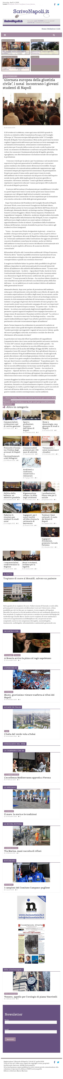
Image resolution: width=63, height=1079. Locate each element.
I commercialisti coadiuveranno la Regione (11, 564)
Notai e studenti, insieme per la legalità (29, 564)
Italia (6, 731)
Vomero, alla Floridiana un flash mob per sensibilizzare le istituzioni (29, 403)
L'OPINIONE (8, 692)
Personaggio (9, 655)
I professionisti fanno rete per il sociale (49, 495)
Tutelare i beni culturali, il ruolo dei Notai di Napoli (49, 518)
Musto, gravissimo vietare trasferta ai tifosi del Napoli (29, 696)
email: (7, 1029)
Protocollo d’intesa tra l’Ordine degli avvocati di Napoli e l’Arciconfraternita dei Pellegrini (12, 453)
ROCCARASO (9, 884)
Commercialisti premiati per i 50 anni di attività (30, 450)
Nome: (7, 1020)
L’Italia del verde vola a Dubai (19, 734)
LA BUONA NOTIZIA (11, 848)
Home (44, 29)
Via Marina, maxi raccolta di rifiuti (22, 851)
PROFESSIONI (10, 76)
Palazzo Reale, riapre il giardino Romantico (43, 52)
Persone (17, 655)
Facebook (39, 62)
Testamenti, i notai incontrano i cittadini (50, 450)
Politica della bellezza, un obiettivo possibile (12, 495)
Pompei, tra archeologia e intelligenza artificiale (15, 68)
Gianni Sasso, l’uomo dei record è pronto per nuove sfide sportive (29, 399)
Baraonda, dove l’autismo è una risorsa (21, 4)
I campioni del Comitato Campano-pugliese (27, 887)
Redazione (52, 29)
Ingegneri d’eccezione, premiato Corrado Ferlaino (50, 542)
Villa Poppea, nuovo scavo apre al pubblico (14, 52)
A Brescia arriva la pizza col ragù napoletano (27, 658)
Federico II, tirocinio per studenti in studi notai (11, 518)
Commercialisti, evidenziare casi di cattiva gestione (12, 424)
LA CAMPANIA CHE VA (11, 774)
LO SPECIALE (9, 811)
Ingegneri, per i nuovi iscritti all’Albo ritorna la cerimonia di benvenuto (31, 519)
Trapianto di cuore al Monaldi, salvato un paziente (29, 578)
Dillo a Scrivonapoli (11, 993)
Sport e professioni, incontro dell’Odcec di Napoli (28, 426)
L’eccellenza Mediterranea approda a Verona (27, 777)
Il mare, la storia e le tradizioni (20, 814)
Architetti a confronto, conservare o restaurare (29, 472)
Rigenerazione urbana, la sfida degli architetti (30, 495)
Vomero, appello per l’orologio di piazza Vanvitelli (30, 996)
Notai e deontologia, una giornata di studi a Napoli (50, 425)
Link (58, 29)
